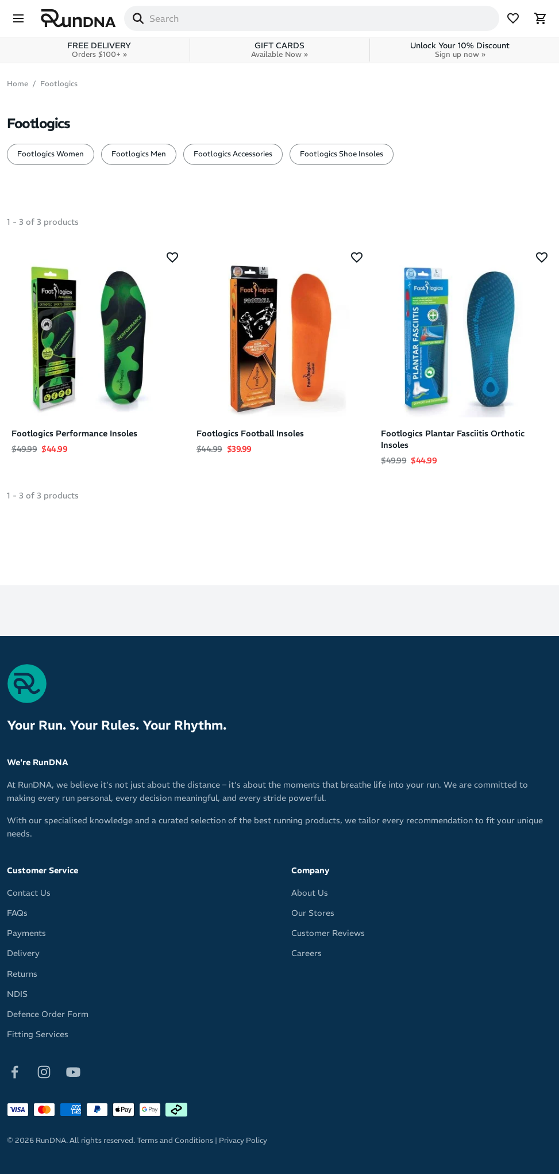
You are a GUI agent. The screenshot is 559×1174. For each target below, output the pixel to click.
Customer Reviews (328, 933)
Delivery (23, 953)
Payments (26, 933)
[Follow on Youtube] (73, 1071)
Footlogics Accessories (233, 154)
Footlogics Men (138, 154)
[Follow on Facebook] (14, 1071)
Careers (306, 953)
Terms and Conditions (175, 1140)
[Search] (138, 18)
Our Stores (312, 913)
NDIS (17, 994)
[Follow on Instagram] (44, 1071)
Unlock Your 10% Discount (460, 49)
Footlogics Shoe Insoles (341, 154)
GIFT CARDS (279, 49)
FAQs (17, 913)
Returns (22, 974)
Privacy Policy (243, 1140)
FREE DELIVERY (99, 49)
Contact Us (29, 893)
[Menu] (18, 18)
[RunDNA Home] (78, 18)
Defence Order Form (47, 1014)
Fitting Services (37, 1034)
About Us (309, 893)
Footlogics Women (50, 154)
